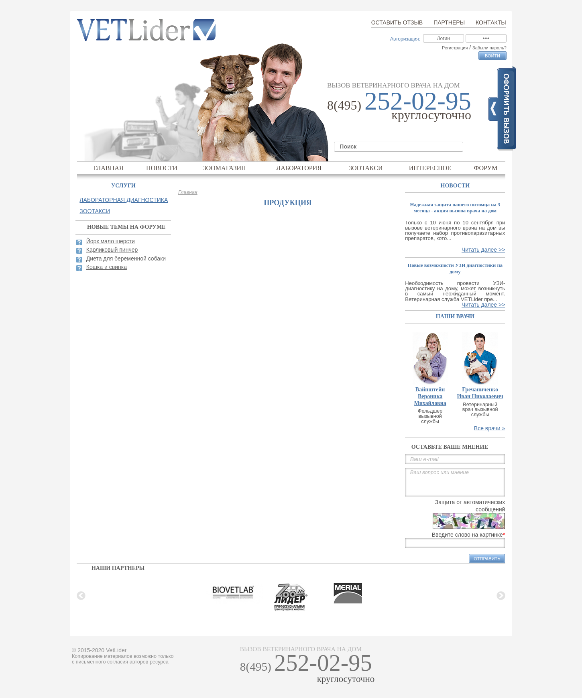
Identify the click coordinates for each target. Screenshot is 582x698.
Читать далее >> (483, 249)
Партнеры (449, 22)
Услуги (123, 186)
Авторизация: (405, 39)
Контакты (491, 22)
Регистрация (455, 47)
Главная (108, 168)
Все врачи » (489, 428)
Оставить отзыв (397, 22)
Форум (486, 168)
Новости (161, 168)
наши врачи (455, 316)
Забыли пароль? (489, 47)
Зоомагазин (224, 168)
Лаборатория (299, 168)
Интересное (430, 168)
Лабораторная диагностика (123, 200)
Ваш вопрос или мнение (455, 482)
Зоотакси (366, 168)
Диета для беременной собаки (126, 258)
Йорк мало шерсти (110, 241)
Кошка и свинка (106, 267)
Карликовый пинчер (112, 249)
